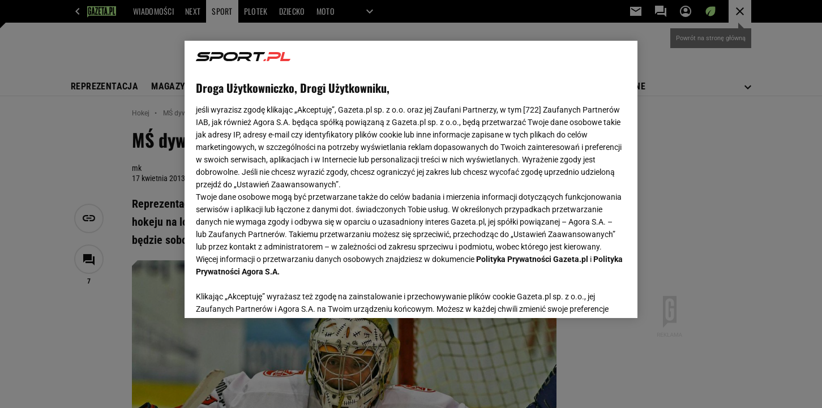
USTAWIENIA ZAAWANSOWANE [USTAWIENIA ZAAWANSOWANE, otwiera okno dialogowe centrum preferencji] (270, 295)
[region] (411, 179)
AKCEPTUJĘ (588, 295)
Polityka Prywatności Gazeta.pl (532, 259)
